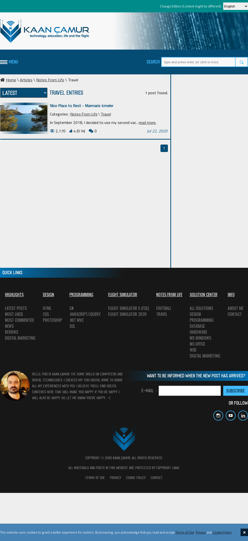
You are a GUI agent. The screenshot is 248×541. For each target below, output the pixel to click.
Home (8, 80)
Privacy (201, 532)
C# (71, 308)
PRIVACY (115, 477)
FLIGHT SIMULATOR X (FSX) (128, 308)
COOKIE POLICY (136, 477)
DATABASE (197, 326)
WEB (193, 350)
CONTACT (235, 314)
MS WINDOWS (200, 338)
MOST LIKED (14, 314)
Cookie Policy (222, 532)
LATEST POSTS (16, 308)
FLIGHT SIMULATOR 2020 (127, 314)
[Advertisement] (201, 123)
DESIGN (195, 314)
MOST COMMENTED (19, 320)
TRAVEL (161, 314)
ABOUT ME (235, 308)
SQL (72, 326)
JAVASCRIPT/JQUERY (85, 314)
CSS (46, 314)
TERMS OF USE (95, 477)
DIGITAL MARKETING (20, 338)
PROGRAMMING (202, 320)
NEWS (9, 326)
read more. (147, 122)
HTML (47, 308)
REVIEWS (11, 332)
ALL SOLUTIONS (201, 308)
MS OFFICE (197, 344)
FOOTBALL (163, 308)
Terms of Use (184, 532)
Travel (106, 114)
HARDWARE (198, 332)
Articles (26, 80)
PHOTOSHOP (52, 320)
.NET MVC (76, 320)
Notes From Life (50, 80)
